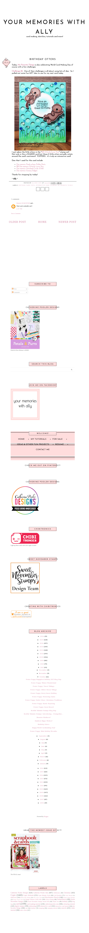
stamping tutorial (52, 908)
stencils (63, 908)
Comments (16, 292)
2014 (41, 775)
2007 (42, 799)
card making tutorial (33, 904)
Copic (33, 185)
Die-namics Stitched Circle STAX (30, 169)
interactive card (46, 906)
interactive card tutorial (46, 185)
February (43, 760)
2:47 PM (19, 209)
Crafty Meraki (68, 895)
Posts (14, 289)
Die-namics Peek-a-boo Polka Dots (30, 164)
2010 (41, 789)
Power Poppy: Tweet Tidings (43, 686)
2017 (42, 667)
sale (26, 908)
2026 (42, 636)
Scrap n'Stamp (50, 899)
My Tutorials (38, 439)
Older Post (17, 221)
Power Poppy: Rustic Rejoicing (43, 703)
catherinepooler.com (52, 904)
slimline (33, 908)
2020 (41, 657)
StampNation (61, 899)
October (43, 677)
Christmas (67, 893)
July (42, 743)
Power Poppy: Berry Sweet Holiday (44, 693)
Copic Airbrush (28, 895)
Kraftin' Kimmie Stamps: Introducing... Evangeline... (43, 714)
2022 (41, 650)
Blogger (46, 816)
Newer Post (67, 221)
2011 (41, 785)
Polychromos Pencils (52, 897)
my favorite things (65, 185)
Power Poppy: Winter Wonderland (43, 683)
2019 (41, 660)
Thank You (55, 901)
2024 (42, 643)
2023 (41, 646)
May (42, 750)
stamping (41, 908)
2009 (41, 792)
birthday (22, 185)
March (42, 756)
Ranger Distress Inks (18, 899)
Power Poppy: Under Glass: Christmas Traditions (43, 700)
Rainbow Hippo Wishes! (43, 721)
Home (42, 221)
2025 (41, 640)
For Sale (57, 439)
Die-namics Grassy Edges (26, 171)
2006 (42, 803)
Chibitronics (56, 893)
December (43, 670)
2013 (41, 778)
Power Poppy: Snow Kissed (43, 707)
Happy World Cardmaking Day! (43, 728)
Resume (59, 444)
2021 (41, 653)
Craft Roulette (58, 895)
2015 (42, 772)
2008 (41, 796)
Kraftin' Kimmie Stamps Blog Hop (43, 710)
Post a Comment (15, 213)
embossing (32, 906)
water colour (23, 910)
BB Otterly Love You (50, 152)
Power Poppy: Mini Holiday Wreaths (43, 731)
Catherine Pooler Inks (40, 893)
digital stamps (19, 906)
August (43, 739)
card (28, 185)
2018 (42, 664)
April (43, 753)
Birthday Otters (43, 724)
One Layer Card (37, 897)
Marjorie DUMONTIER (23, 203)
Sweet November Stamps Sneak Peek (38, 901)
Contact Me (43, 450)
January (43, 763)
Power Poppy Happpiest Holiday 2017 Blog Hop (43, 679)
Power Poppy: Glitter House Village (43, 690)
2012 (41, 782)
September (43, 736)
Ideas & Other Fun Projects (33, 444)
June (43, 746)
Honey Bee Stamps (25, 897)
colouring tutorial (69, 904)
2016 (41, 768)
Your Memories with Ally (44, 27)
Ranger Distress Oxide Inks (33, 899)
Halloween (14, 897)
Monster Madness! (44, 717)
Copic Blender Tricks (44, 895)
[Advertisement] (43, 255)
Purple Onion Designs (69, 897)
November (43, 673)
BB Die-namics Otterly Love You (30, 167)
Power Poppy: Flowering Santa (43, 697)
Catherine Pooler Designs (19, 893)
